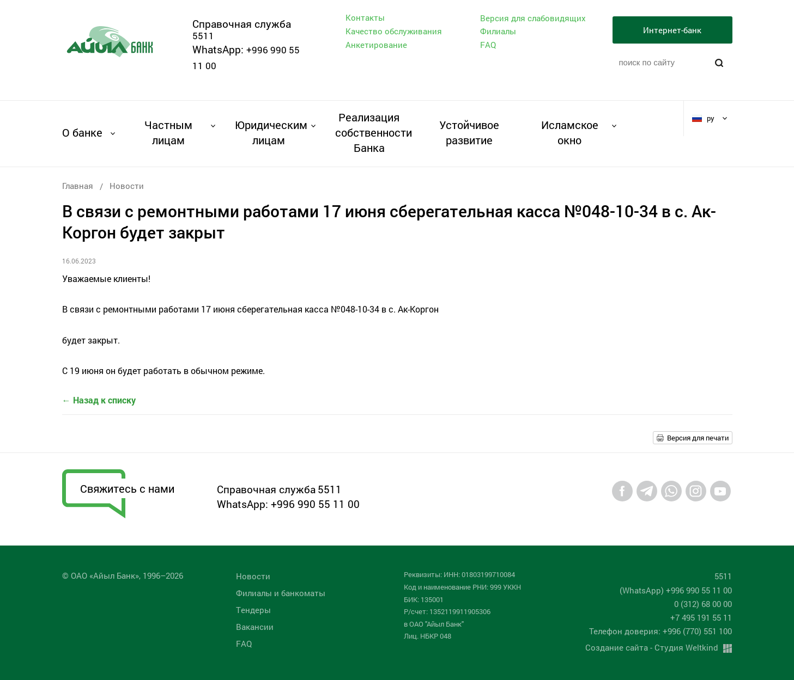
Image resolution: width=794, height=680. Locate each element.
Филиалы (498, 31)
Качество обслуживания (394, 31)
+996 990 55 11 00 (315, 504)
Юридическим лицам (269, 132)
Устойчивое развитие (469, 132)
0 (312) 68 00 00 (703, 603)
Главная (77, 185)
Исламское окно (569, 132)
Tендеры (253, 609)
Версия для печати (698, 438)
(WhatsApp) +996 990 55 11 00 (676, 590)
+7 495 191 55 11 (701, 617)
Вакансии (255, 626)
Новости (127, 185)
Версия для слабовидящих (533, 18)
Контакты (365, 17)
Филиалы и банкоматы (280, 592)
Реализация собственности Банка (369, 132)
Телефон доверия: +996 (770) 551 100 (660, 631)
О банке (82, 132)
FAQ (488, 45)
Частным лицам (168, 132)
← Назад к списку (99, 400)
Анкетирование (376, 45)
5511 (203, 35)
